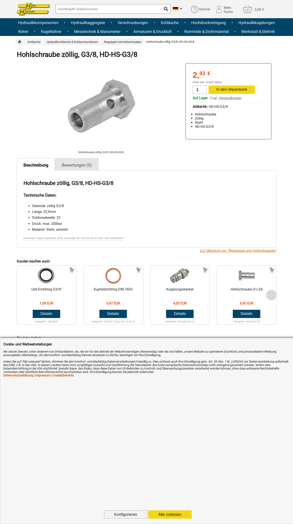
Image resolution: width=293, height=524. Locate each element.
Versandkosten (230, 98)
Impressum (42, 375)
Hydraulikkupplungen (256, 22)
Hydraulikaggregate (88, 22)
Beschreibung (35, 165)
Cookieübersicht (63, 375)
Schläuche (170, 22)
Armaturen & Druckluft (152, 31)
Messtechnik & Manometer (97, 31)
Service (204, 9)
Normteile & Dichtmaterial (206, 31)
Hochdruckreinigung (208, 22)
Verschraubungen (133, 22)
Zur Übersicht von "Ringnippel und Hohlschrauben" (238, 251)
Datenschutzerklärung (18, 375)
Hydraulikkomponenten (38, 22)
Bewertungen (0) (77, 165)
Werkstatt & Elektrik (258, 31)
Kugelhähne (51, 31)
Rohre (23, 31)
